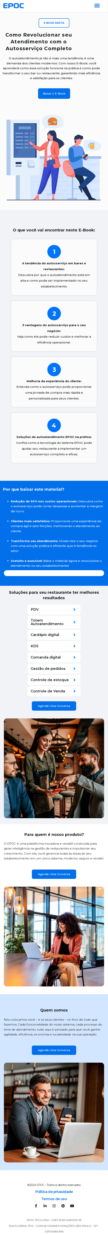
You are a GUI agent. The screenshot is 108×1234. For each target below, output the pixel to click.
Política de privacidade (54, 1192)
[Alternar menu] (97, 6)
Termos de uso (54, 1199)
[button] (54, 23)
